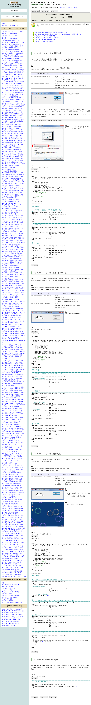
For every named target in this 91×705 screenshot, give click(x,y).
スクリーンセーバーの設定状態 (45, 36)
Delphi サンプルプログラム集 (68, 7)
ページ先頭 (35, 265)
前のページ (45, 11)
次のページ (54, 11)
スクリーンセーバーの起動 (44, 41)
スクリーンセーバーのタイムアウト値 (47, 38)
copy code (34, 169)
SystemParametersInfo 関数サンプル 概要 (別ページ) (51, 32)
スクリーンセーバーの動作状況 (45, 39)
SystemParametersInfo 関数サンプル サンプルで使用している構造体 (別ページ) (58, 34)
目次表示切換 (35, 11)
